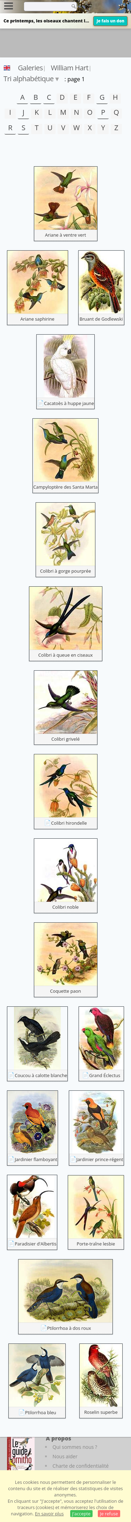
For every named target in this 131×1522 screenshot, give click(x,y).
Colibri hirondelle (69, 823)
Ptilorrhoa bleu (40, 1412)
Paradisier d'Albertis (35, 1244)
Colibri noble (65, 907)
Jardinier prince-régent (100, 1159)
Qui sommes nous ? (74, 1447)
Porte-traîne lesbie (96, 1244)
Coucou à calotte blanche (41, 1075)
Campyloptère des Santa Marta (65, 487)
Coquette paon (65, 991)
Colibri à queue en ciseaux (65, 655)
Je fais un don (110, 20)
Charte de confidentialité (80, 1465)
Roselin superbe (101, 1412)
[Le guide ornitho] (21, 1453)
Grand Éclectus (104, 1075)
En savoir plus (49, 1513)
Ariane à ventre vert (65, 235)
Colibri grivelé (65, 739)
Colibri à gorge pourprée (65, 571)
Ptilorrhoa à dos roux (69, 1328)
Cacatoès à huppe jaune (69, 403)
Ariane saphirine (37, 319)
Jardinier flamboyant (36, 1159)
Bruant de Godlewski (101, 319)
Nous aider (64, 1456)
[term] (45, 6)
